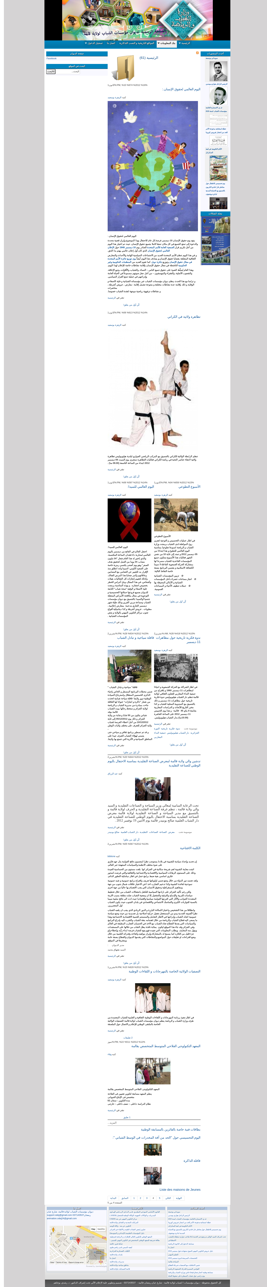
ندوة (174, 728)
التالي (164, 1198)
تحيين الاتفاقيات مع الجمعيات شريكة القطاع (180, 1265)
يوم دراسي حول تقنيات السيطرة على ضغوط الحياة (182, 1276)
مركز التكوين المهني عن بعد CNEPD (119, 1219)
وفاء (106, 1054)
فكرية (168, 728)
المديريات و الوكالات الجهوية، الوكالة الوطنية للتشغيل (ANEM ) (129, 1215)
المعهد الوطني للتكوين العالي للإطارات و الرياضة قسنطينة (127, 1237)
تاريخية (160, 728)
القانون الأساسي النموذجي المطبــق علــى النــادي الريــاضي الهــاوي (131, 1212)
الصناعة (159, 832)
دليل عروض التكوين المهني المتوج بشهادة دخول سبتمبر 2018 (186, 1251)
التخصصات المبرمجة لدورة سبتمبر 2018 (178, 1258)
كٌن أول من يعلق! (127, 304)
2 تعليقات (124, 1037)
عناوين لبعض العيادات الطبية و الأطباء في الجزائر (124, 1229)
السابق (121, 1198)
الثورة (153, 728)
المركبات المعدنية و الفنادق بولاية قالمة (120, 1222)
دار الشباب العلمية (126, 832)
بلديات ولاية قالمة (112, 1255)
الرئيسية (108, 297)
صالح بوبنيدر (110, 832)
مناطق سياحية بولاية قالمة (115, 1265)
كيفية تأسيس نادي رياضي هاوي (117, 1247)
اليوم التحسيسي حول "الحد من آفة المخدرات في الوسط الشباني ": (153, 1137)
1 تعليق (122, 1117)
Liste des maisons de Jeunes (176, 1189)
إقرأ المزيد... (111, 305)
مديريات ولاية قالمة (113, 1262)
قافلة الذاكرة (188, 1160)
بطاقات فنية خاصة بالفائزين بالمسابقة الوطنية (167, 1129)
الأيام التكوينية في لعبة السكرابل (176, 1226)
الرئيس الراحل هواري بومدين (213, 84)
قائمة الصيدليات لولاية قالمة (116, 1269)
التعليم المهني (169, 1255)
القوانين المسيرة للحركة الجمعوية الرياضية (179, 1269)
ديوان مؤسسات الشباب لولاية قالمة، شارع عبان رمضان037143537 (66, 1215)
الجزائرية (191, 732)
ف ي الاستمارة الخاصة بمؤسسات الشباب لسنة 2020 (183, 1219)
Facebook (48, 58)
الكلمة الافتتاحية (186, 848)
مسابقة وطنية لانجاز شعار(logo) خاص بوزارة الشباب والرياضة (186, 1272)
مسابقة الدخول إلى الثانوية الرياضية (177, 1244)
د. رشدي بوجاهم (58, 1282)
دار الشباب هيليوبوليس (174, 732)
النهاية (175, 1198)
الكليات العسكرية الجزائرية (116, 1251)
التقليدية (140, 832)
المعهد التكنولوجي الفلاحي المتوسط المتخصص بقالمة (162, 1046)
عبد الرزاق (109, 773)
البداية (109, 1198)
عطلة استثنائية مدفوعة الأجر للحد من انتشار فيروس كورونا (185, 1222)
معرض (167, 832)
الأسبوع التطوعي (186, 486)
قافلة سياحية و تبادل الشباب (131, 637)
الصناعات (149, 832)
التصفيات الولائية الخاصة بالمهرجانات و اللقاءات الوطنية (161, 971)
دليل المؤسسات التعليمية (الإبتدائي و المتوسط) (123, 1233)
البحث (46, 71)
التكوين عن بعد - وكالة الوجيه (116, 1226)
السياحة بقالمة (169, 1262)
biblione (108, 856)
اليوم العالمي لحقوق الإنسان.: (177, 89)
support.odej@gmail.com (55, 1215)
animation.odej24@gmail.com (58, 1218)
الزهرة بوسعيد (111, 97)
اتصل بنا (109, 1258)
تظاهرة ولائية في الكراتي (180, 316)
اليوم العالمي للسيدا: (137, 486)
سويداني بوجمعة (208, 58)
